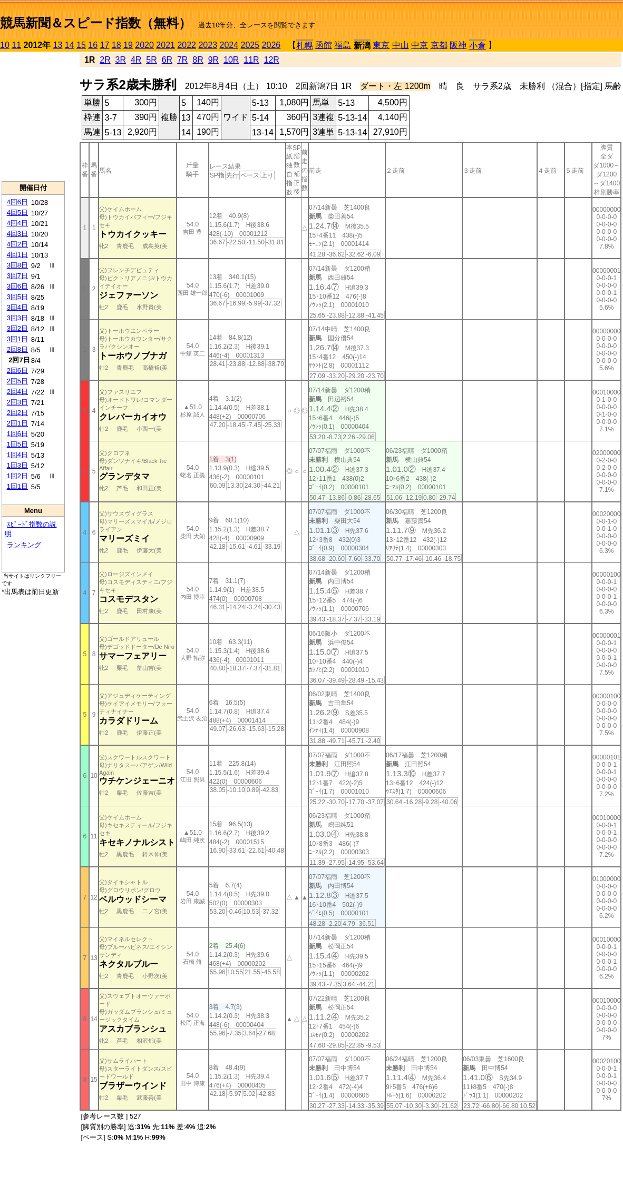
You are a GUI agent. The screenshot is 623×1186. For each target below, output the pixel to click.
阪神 (458, 45)
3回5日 (17, 297)
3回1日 (17, 339)
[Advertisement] (33, 116)
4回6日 (17, 202)
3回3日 (17, 318)
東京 (381, 45)
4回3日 (17, 234)
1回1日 (17, 486)
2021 (165, 45)
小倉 (477, 45)
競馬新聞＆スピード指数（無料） (95, 23)
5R (151, 59)
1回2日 (17, 476)
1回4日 (17, 455)
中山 (400, 45)
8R (197, 59)
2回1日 (17, 423)
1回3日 (17, 465)
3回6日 (17, 286)
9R (213, 59)
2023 (207, 45)
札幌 (304, 45)
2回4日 (17, 392)
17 (105, 45)
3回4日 (17, 307)
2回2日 (17, 413)
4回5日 (17, 212)
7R (182, 59)
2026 (271, 45)
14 (69, 45)
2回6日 (17, 370)
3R (120, 59)
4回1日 (17, 255)
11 (16, 45)
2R (105, 59)
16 (93, 45)
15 (81, 45)
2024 (228, 45)
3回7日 (17, 276)
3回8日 (17, 265)
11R (251, 59)
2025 (250, 45)
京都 (439, 45)
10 (4, 45)
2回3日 (17, 402)
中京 (419, 45)
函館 (323, 45)
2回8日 (17, 349)
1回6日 (17, 434)
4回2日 (17, 244)
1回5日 (17, 444)
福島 (342, 45)
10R (231, 59)
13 (58, 45)
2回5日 (17, 381)
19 (128, 45)
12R (271, 59)
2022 (186, 45)
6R (167, 59)
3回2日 (17, 328)
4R (136, 59)
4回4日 (17, 223)
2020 (144, 45)
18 (116, 45)
